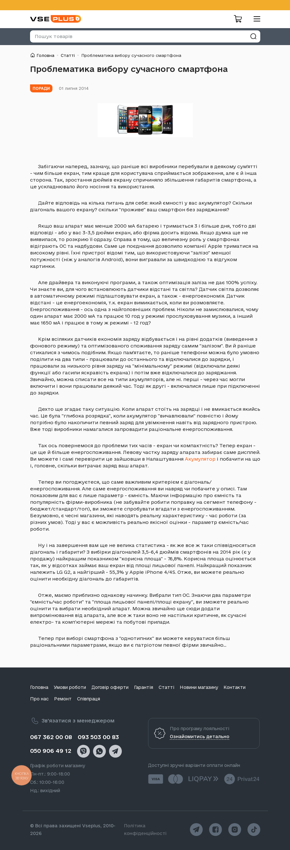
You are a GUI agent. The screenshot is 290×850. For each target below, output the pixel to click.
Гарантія (143, 687)
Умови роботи (70, 687)
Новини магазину (199, 687)
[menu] (254, 18)
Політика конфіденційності (145, 829)
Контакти (234, 687)
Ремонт (63, 698)
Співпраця (88, 698)
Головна (45, 55)
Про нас (39, 698)
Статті (68, 55)
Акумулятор (200, 459)
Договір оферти (110, 687)
